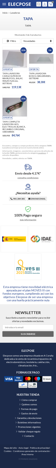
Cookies (7, 451)
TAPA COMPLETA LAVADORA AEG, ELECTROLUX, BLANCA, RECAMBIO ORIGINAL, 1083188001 (14, 126)
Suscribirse (28, 334)
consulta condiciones (28, 178)
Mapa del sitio (10, 448)
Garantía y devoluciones (29, 418)
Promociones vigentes (29, 426)
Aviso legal (23, 448)
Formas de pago (29, 409)
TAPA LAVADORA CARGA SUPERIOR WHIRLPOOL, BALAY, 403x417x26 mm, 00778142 (12, 78)
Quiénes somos (29, 404)
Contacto (29, 435)
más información (28, 220)
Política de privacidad (40, 448)
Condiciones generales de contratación (31, 451)
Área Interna (27, 454)
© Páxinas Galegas (28, 459)
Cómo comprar (29, 399)
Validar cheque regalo (29, 431)
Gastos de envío (29, 413)
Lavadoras (42, 153)
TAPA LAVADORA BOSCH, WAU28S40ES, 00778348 (40, 76)
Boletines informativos (29, 422)
